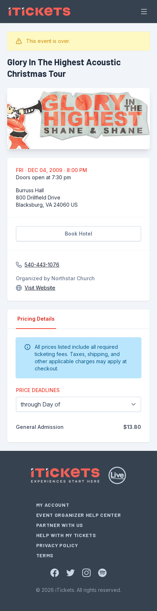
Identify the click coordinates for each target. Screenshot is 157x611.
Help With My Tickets (66, 535)
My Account (52, 505)
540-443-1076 (42, 264)
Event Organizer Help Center (78, 515)
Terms (45, 555)
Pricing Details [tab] (36, 319)
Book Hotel (78, 233)
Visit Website (40, 288)
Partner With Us (60, 525)
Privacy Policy (57, 545)
